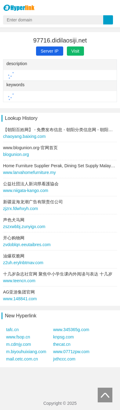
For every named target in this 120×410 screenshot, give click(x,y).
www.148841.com (20, 298)
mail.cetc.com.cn (22, 358)
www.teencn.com (19, 280)
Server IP (49, 51)
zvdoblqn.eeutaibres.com (27, 244)
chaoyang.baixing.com (24, 136)
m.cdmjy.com (18, 344)
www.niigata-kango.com (25, 190)
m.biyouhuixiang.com (26, 351)
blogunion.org (16, 154)
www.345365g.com (71, 329)
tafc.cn (12, 329)
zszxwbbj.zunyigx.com (24, 226)
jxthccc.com (64, 358)
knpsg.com (63, 336)
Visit (75, 51)
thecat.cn (62, 344)
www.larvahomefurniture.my (29, 172)
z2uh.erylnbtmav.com (23, 262)
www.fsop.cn (18, 336)
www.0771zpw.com (71, 351)
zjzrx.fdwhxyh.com (20, 208)
